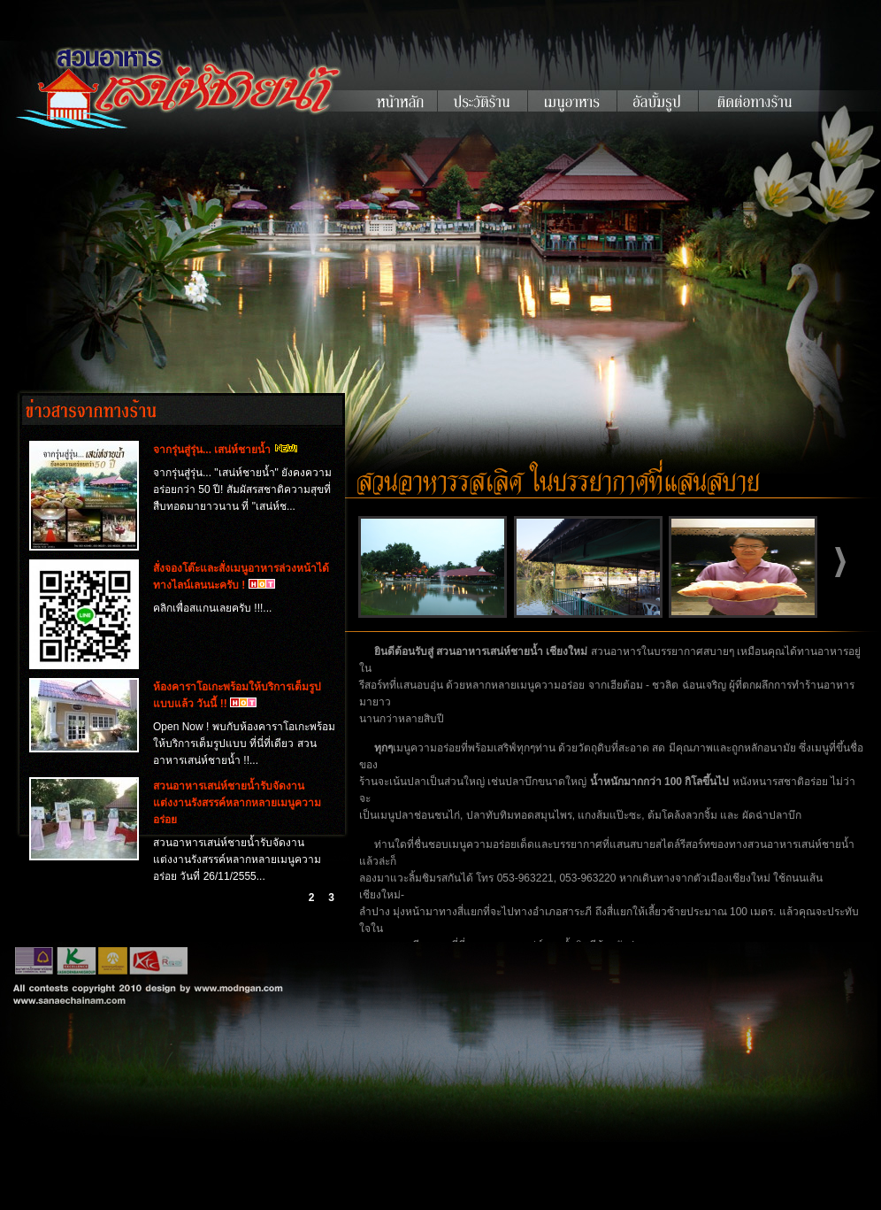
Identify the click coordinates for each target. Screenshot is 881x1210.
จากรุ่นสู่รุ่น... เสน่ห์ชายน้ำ (212, 449)
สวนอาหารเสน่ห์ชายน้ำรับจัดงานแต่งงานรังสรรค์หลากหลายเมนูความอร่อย (237, 803)
